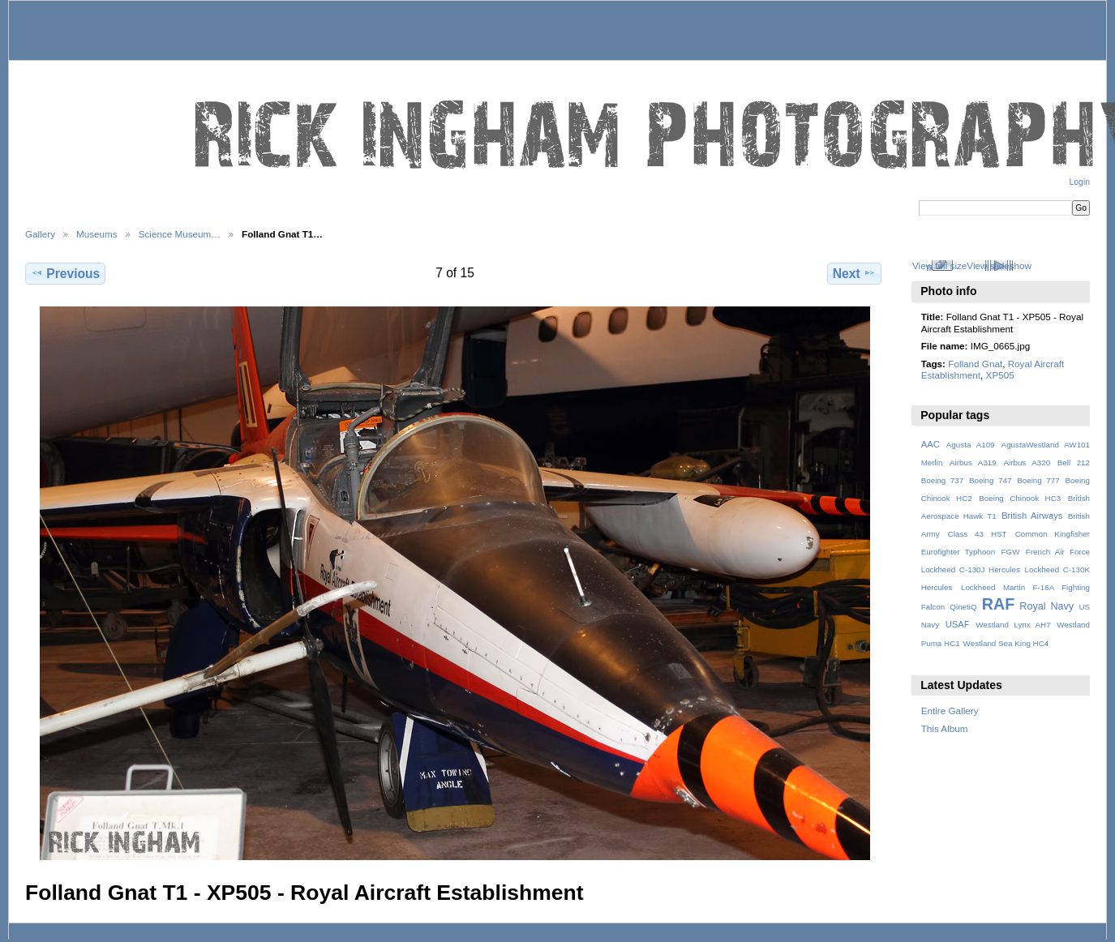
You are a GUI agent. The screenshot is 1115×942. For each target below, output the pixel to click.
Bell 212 (1073, 462)
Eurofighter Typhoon (958, 551)
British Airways (1031, 515)
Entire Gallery (950, 710)
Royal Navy (1046, 606)
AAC (930, 444)
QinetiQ (963, 606)
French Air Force (1058, 551)
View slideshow (999, 265)
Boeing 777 (1038, 480)
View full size (939, 265)
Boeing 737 (942, 480)
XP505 (1000, 375)
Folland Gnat (975, 363)
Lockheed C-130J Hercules (970, 569)
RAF (998, 604)
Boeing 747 (990, 480)
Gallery (40, 234)
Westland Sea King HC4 (1006, 643)
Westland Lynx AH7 (1013, 624)
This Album (944, 728)
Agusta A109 (970, 444)
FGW (1010, 551)
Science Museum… (180, 234)
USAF (958, 624)
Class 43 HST (977, 533)
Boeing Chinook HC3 (1020, 498)
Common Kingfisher (1052, 533)
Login (1080, 182)
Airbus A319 (973, 462)
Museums (97, 234)
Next (854, 273)
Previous (65, 273)
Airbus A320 (1026, 462)
